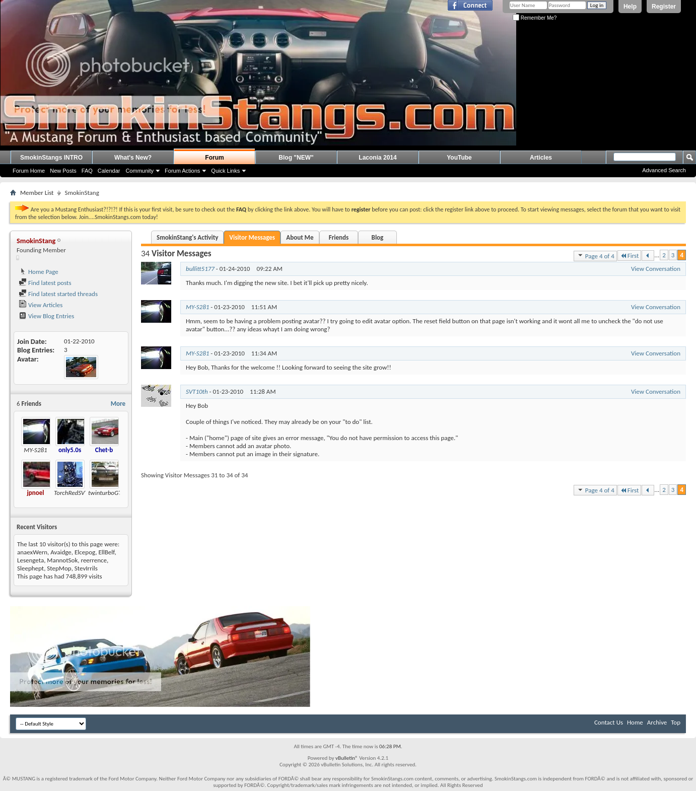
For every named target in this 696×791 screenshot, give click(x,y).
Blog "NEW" (296, 157)
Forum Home (29, 171)
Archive (657, 722)
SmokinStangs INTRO (51, 157)
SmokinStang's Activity (187, 237)
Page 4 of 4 (595, 256)
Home (635, 722)
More (118, 403)
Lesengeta (30, 560)
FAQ (87, 171)
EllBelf (106, 552)
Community (139, 171)
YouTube (459, 157)
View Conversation (655, 268)
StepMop (59, 568)
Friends (339, 237)
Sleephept (30, 568)
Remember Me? (534, 18)
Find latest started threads (58, 294)
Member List (36, 192)
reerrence (94, 560)
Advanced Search (664, 170)
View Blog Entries (46, 316)
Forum (214, 157)
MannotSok (62, 560)
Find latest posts (45, 282)
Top (675, 722)
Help (630, 6)
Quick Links (225, 171)
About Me (299, 237)
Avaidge (60, 552)
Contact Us (608, 722)
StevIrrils (86, 568)
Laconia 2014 (377, 157)
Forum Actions (182, 171)
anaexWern (32, 552)
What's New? (133, 157)
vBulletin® (346, 758)
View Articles (40, 305)
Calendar (109, 171)
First (629, 255)
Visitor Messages (252, 237)
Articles (541, 157)
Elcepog (85, 552)
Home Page (38, 271)
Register (664, 6)
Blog (378, 237)
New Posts (63, 171)
